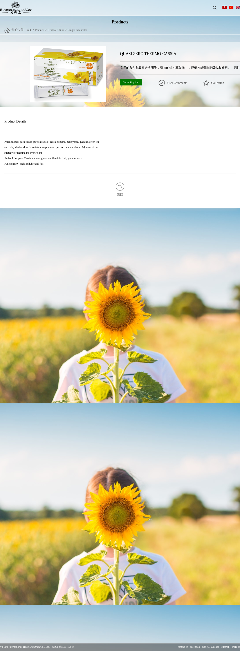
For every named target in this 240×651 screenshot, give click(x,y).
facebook (195, 646)
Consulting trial (131, 82)
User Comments (177, 83)
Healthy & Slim (56, 27)
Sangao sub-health (77, 27)
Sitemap (225, 646)
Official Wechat (210, 646)
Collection (217, 83)
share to (236, 646)
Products (39, 27)
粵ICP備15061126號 (63, 646)
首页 (29, 27)
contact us (182, 646)
